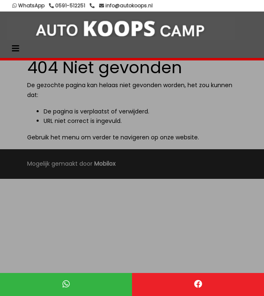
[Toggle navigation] (16, 48)
